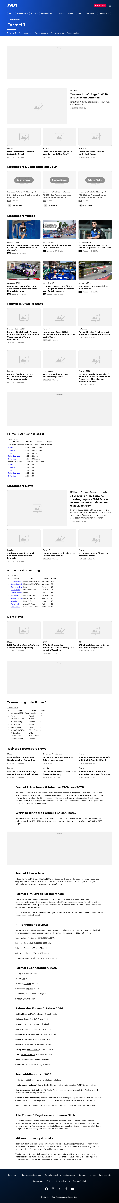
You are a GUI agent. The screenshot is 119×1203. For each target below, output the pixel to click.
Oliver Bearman (16, 601)
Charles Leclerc (16, 587)
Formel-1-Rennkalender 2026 (67, 933)
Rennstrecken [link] (73, 33)
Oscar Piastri (15, 595)
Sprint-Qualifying (14, 456)
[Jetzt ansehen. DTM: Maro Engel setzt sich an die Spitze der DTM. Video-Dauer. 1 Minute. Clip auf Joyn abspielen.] (95, 277)
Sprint (10, 453)
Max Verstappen (17, 598)
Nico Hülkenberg (28, 1054)
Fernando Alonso (35, 1034)
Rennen (10, 448)
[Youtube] (72, 1189)
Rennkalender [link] (25, 33)
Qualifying (11, 450)
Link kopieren (15, 205)
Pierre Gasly (15, 604)
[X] (59, 1189)
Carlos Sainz (29, 1044)
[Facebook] (46, 1189)
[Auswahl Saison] (12, 439)
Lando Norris (15, 590)
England (29, 988)
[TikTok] (66, 1189)
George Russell (16, 584)
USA (23, 978)
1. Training (12, 459)
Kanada (27, 983)
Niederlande (31, 993)
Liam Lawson (15, 607)
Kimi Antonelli (16, 581)
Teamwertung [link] (57, 33)
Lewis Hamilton (16, 593)
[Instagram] (53, 1189)
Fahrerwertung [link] (41, 33)
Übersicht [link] (11, 33)
